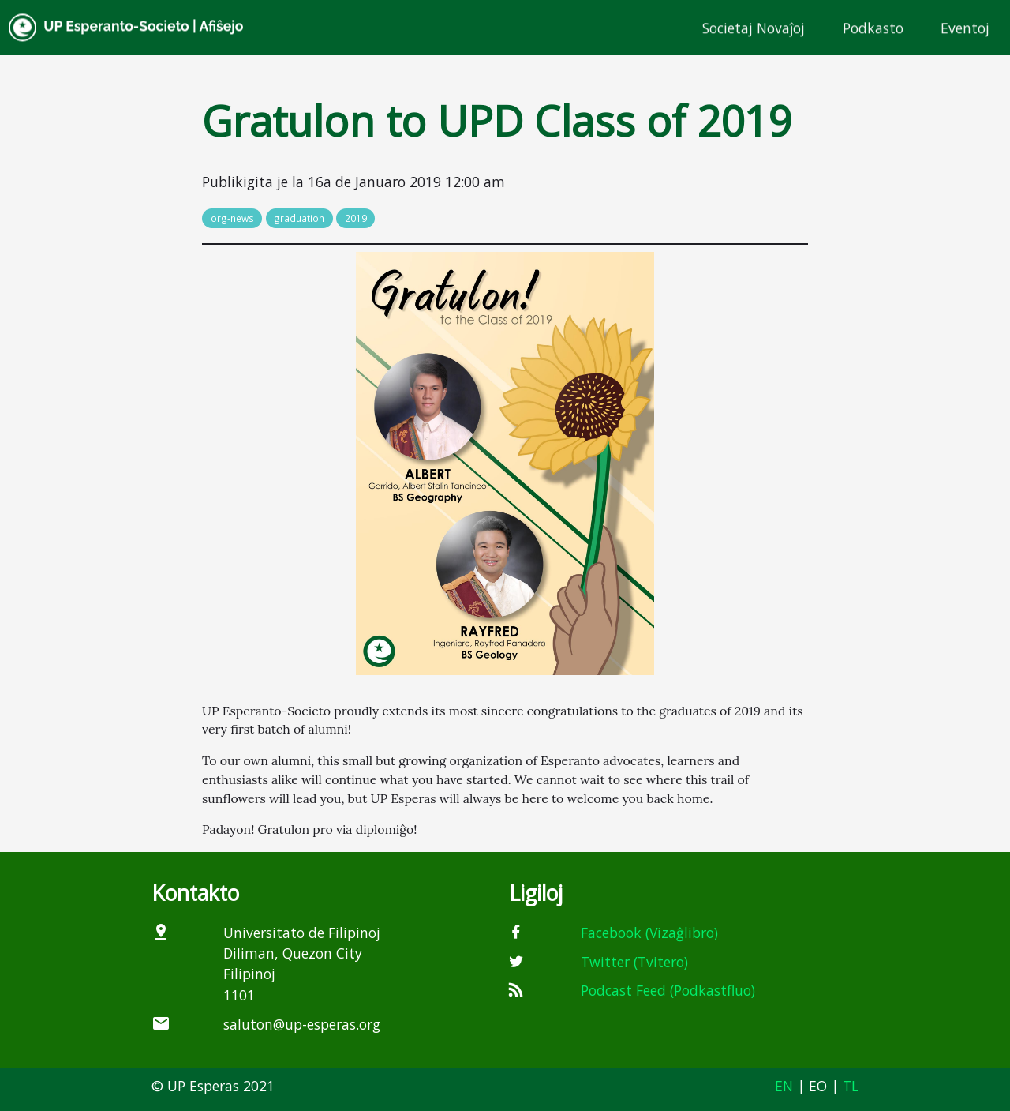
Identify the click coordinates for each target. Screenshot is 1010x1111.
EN (784, 1085)
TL (850, 1085)
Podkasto (873, 27)
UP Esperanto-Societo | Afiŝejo (126, 28)
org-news (232, 218)
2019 (356, 218)
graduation (299, 218)
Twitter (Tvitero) (634, 961)
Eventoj (965, 27)
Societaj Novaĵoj (753, 27)
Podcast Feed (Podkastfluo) (668, 990)
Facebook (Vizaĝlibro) (649, 932)
